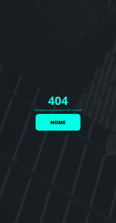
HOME (58, 122)
